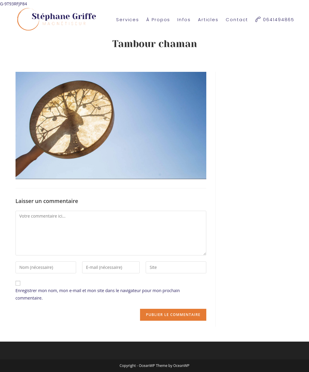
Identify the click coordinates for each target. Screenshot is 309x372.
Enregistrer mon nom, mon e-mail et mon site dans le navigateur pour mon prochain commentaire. (98, 294)
